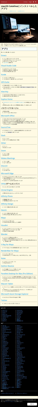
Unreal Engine (7, 190)
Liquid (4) (4, 350)
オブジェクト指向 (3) (22, 376)
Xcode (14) (4, 376)
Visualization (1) (6, 371)
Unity (3, 183)
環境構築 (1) (5, 384)
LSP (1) (18, 350)
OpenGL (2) (19, 354)
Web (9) (4, 374)
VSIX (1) (18, 372)
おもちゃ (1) (5, 378)
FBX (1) (4, 337)
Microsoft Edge (7, 173)
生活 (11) (4, 320)
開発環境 (11, 11)
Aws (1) (4, 330)
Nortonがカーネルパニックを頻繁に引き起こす (13, 102)
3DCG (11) (4, 310)
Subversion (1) (5, 364)
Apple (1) (19, 328)
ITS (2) (18, 346)
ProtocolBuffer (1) (6, 358)
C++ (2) (18, 333)
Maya (3, 217)
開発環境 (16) (20, 320)
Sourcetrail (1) (20, 363)
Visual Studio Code (8, 65)
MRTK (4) (4, 353)
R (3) (3, 359)
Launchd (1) (5, 349)
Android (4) (19, 326)
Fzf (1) (18, 338)
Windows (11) (5, 375)
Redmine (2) (20, 359)
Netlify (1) (4, 354)
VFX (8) (18, 318)
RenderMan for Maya (10, 250)
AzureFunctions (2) (6, 332)
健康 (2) (18, 380)
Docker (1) (4, 336)
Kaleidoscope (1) (21, 347)
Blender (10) (20, 332)
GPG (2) (18, 341)
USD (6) (4, 368)
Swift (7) (19, 364)
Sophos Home (6, 99)
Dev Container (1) (21, 334)
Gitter (3, 143)
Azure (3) (19, 330)
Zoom (3, 150)
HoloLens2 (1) (20, 342)
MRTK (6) (19, 314)
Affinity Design (7, 203)
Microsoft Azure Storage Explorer (14, 294)
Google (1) (4, 341)
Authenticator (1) (6, 329)
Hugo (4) (4, 345)
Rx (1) (3, 362)
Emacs (3, 55)
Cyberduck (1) (5, 334)
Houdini (4, 225)
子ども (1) (4, 381)
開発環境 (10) (5, 388)
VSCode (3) (4, 372)
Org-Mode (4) (5, 355)
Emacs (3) (4, 311)
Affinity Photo (7, 196)
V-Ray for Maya (7, 244)
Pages (30, 2)
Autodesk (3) (20, 329)
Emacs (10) (19, 336)
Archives (25, 2)
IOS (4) (3, 346)
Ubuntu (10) (5, 316)
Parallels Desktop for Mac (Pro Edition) (17, 273)
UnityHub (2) (20, 367)
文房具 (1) (4, 383)
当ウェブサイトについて (8, 393)
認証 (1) (4, 385)
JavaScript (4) (5, 347)
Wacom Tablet (7, 283)
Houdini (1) (5, 343)
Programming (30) (6, 315)
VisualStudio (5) (20, 371)
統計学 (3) (19, 384)
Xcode (3, 74)
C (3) (3, 333)
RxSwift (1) (19, 362)
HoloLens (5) (20, 311)
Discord (4, 165)
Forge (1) (4, 338)
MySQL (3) (19, 353)
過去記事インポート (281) (8, 387)
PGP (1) (4, 356)
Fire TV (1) (19, 337)
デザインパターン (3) (22, 378)
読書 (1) (18, 385)
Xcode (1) (4, 319)
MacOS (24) (19, 312)
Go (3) (18, 339)
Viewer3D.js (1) (20, 370)
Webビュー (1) (20, 374)
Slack (3, 135)
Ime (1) (18, 345)
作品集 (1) (19, 379)
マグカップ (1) (5, 379)
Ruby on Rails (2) (21, 360)
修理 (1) (4, 380)
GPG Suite (5, 82)
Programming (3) (21, 356)
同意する (32, 404)
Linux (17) (19, 349)
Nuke (3, 258)
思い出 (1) (19, 381)
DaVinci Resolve (7, 266)
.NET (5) (4, 325)
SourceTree (5, 127)
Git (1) (3, 339)
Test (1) (18, 315)
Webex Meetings (8, 158)
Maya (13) (4, 314)
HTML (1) (19, 343)
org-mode (5, 62)
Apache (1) (4, 328)
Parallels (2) (19, 355)
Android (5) (19, 310)
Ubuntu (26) (20, 366)
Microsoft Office (7, 115)
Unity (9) (4, 367)
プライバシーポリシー (22, 393)
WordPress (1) (20, 375)
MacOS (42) (5, 351)
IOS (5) (3, 312)
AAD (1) (18, 325)
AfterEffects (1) (5, 326)
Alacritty (4, 91)
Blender (4, 234)
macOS (14, 11)
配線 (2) (18, 387)
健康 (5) (18, 319)
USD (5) (4, 318)
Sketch (4, 210)
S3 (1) (3, 363)
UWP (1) (19, 368)
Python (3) (19, 358)
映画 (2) (18, 383)
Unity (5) (19, 316)
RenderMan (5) (5, 360)
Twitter (4, 300)
